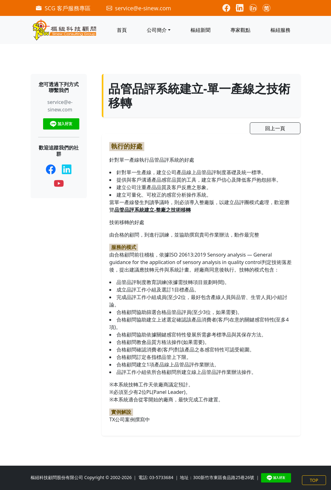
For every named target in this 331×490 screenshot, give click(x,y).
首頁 (122, 30)
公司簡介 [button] (157, 30)
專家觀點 (240, 30)
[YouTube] (59, 183)
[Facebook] (50, 169)
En (253, 8)
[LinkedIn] (66, 169)
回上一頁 (275, 128)
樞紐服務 (280, 30)
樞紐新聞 (200, 30)
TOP (314, 480)
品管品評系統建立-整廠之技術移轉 (152, 209)
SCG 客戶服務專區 (64, 8)
